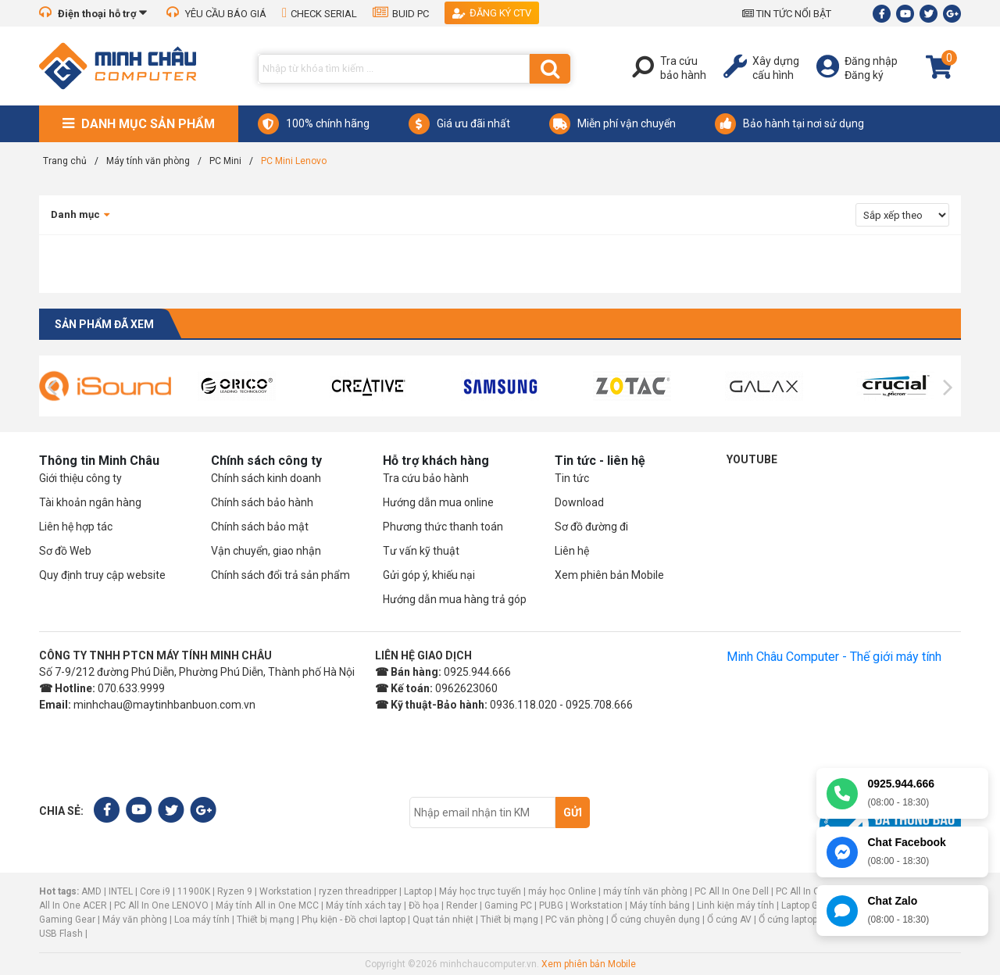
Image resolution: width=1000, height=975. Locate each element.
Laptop (418, 891)
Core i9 (155, 891)
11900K (193, 891)
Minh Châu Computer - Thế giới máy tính (834, 656)
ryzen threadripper (358, 891)
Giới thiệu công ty (80, 478)
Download (579, 502)
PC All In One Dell (732, 891)
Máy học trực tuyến (480, 891)
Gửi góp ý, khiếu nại (429, 575)
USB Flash (62, 933)
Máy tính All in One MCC (267, 905)
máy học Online (562, 891)
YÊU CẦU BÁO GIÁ (216, 14)
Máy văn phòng (134, 919)
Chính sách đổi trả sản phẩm (280, 575)
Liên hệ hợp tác (75, 526)
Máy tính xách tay (364, 905)
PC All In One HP (810, 891)
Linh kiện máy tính (735, 905)
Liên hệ (572, 551)
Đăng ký (864, 75)
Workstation (285, 891)
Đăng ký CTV (491, 13)
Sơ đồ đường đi (591, 526)
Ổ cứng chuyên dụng (655, 919)
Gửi (572, 812)
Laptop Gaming (813, 905)
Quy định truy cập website (102, 575)
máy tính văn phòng (645, 891)
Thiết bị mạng (266, 919)
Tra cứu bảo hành (426, 478)
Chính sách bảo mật (260, 526)
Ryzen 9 (234, 891)
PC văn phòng (574, 919)
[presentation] (52, 387)
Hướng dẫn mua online (438, 502)
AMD (91, 891)
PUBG (551, 905)
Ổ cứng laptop (788, 919)
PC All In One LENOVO (161, 905)
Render (461, 905)
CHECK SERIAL (319, 14)
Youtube (752, 459)
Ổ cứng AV (729, 919)
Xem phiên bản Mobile (609, 575)
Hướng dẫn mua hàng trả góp (455, 599)
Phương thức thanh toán (443, 526)
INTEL (121, 891)
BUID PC (401, 14)
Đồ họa (424, 905)
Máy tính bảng (660, 905)
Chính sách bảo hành (262, 502)
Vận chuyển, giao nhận (266, 551)
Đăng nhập (871, 61)
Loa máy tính (202, 919)
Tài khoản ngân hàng (90, 502)
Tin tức (572, 478)
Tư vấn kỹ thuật (421, 551)
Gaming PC (508, 905)
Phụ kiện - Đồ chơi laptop (353, 919)
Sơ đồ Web (65, 551)
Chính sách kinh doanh (266, 478)
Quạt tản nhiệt (442, 919)
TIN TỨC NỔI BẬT (786, 14)
